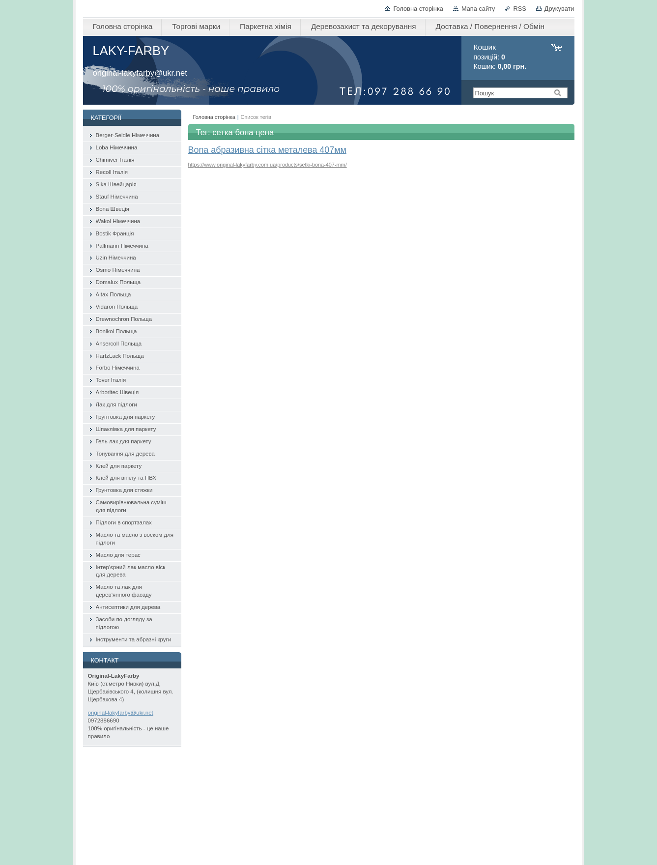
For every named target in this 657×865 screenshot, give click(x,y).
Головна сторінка (418, 8)
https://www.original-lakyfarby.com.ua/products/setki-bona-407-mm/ (267, 165)
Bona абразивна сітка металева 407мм (267, 150)
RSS (520, 8)
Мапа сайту (478, 8)
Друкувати (559, 8)
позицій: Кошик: (500, 56)
